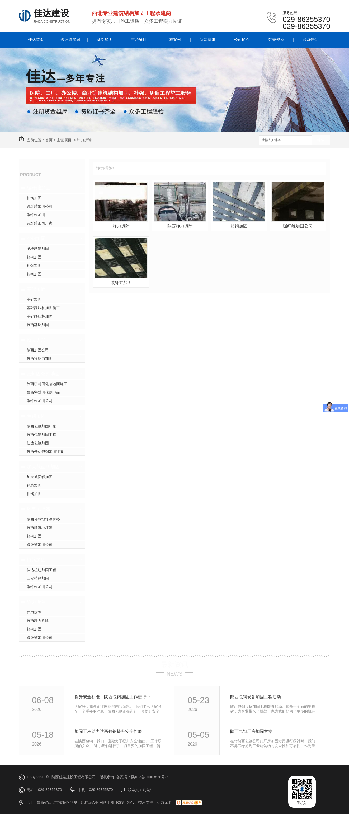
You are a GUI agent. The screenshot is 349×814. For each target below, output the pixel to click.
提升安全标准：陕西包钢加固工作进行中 (112, 697)
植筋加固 (36, 559)
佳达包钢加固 (38, 443)
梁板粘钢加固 (38, 248)
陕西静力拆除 (38, 620)
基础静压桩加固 (40, 316)
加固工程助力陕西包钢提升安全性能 (108, 731)
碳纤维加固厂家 (40, 223)
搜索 (321, 140)
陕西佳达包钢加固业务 (45, 451)
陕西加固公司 (38, 350)
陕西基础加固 (38, 325)
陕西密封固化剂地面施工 (47, 384)
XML (131, 802)
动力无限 (164, 802)
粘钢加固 (34, 198)
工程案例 (173, 39)
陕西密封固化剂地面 (43, 392)
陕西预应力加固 (40, 358)
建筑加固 (34, 485)
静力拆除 (84, 140)
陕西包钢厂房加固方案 (251, 731)
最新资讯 (174, 664)
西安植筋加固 (38, 578)
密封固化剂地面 (43, 373)
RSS (120, 802)
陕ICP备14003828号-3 (149, 777)
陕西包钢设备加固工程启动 (255, 697)
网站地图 (106, 802)
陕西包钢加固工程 (41, 434)
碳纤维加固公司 (40, 206)
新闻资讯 (207, 39)
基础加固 (104, 39)
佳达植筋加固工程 (41, 570)
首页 (49, 140)
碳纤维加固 (70, 39)
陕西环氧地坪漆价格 (43, 519)
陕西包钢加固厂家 (41, 426)
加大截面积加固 (43, 466)
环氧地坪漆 (38, 509)
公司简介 (242, 39)
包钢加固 (36, 416)
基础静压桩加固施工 (43, 308)
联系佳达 (310, 39)
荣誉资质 (276, 39)
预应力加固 (38, 340)
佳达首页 (36, 39)
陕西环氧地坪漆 (40, 527)
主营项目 (139, 39)
